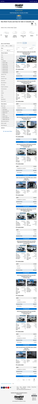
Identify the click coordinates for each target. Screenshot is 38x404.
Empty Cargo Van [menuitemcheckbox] (5, 111)
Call (35, 24)
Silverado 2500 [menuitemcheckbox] (5, 67)
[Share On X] (4, 387)
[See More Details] (20, 69)
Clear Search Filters (7, 131)
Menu (2, 1)
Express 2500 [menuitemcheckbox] (4, 62)
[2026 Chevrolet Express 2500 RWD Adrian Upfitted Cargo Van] (26, 178)
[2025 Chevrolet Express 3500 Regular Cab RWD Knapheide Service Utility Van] (26, 145)
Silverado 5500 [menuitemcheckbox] (5, 72)
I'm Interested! (26, 78)
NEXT (34, 379)
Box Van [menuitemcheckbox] (3, 107)
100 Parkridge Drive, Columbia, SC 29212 (19, 12)
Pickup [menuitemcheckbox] (3, 114)
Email (32, 24)
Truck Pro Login (22, 388)
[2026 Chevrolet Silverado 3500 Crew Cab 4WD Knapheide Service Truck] (26, 81)
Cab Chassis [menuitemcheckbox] (4, 109)
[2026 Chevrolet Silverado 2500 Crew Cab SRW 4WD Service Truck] (26, 52)
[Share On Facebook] (2, 387)
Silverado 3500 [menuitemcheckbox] (5, 69)
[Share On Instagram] (6, 387)
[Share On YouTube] (8, 387)
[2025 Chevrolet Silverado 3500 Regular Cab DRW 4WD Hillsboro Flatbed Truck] (26, 209)
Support (18, 388)
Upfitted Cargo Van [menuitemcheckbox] (5, 119)
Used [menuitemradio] (11, 45)
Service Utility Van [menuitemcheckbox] (5, 117)
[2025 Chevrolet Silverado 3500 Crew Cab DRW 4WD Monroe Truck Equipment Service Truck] (26, 241)
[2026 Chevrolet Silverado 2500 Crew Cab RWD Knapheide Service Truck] (26, 312)
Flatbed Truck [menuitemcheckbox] (4, 112)
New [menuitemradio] (6, 45)
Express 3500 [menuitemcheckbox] (4, 64)
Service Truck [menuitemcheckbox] (4, 116)
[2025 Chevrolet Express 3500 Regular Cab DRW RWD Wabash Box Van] (26, 118)
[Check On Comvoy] (10, 387)
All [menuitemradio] (2, 45)
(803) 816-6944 (19, 10)
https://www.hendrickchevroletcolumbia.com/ (24, 389)
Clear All (33, 45)
